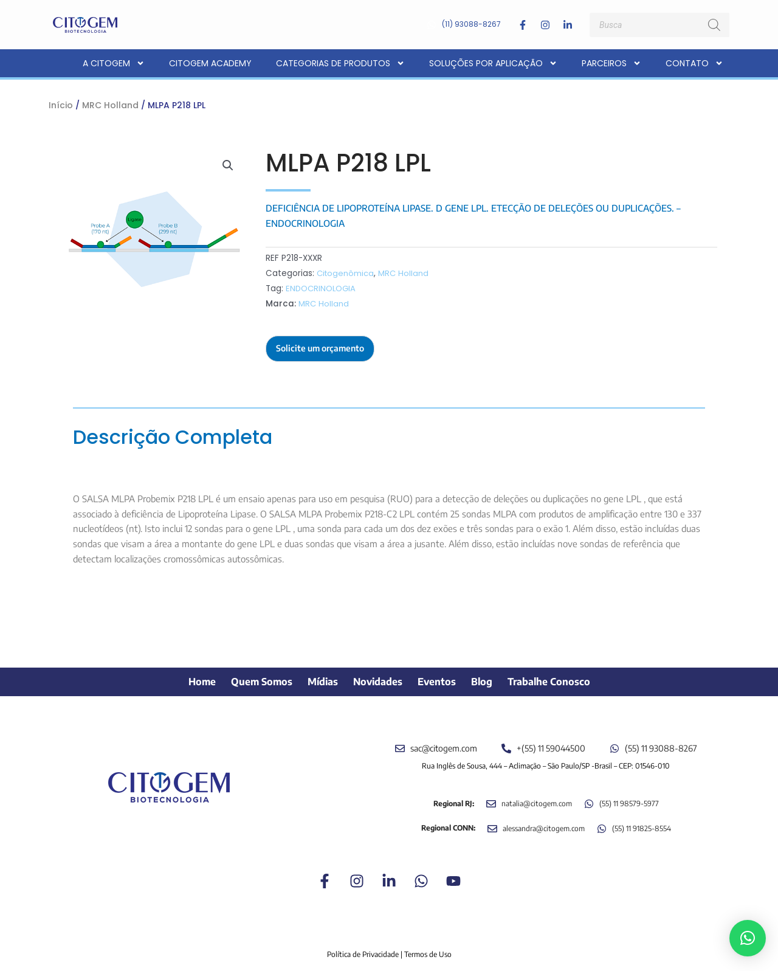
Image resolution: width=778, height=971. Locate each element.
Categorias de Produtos (340, 63)
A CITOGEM (114, 63)
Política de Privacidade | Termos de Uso (389, 948)
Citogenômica (346, 273)
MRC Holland (110, 105)
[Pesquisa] (714, 25)
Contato (694, 63)
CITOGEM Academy (210, 63)
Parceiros (611, 63)
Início (61, 105)
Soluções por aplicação (493, 63)
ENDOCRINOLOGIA (322, 288)
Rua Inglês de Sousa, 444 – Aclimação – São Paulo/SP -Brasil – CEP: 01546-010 (546, 759)
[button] (227, 166)
